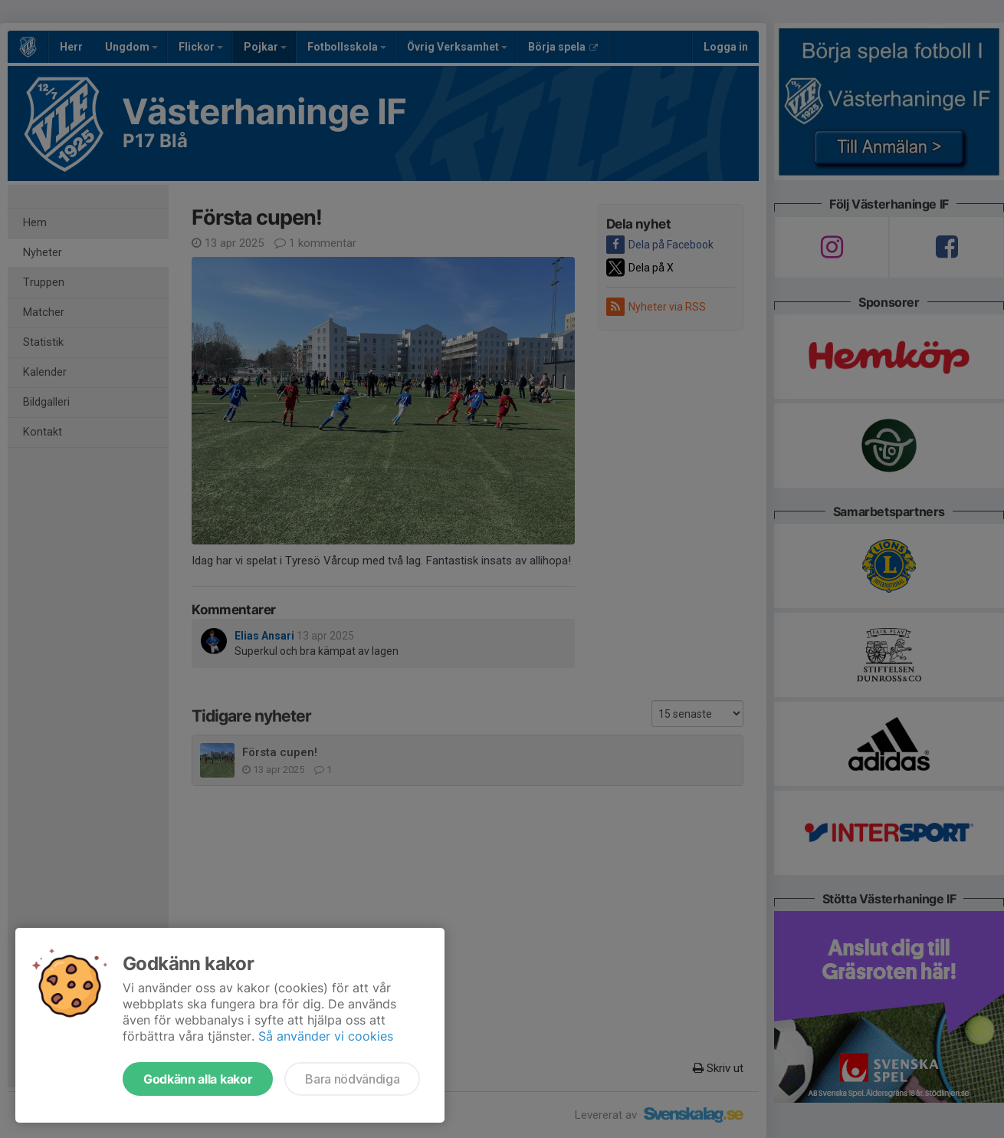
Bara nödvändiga (352, 1079)
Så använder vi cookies (325, 1036)
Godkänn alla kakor (197, 1079)
